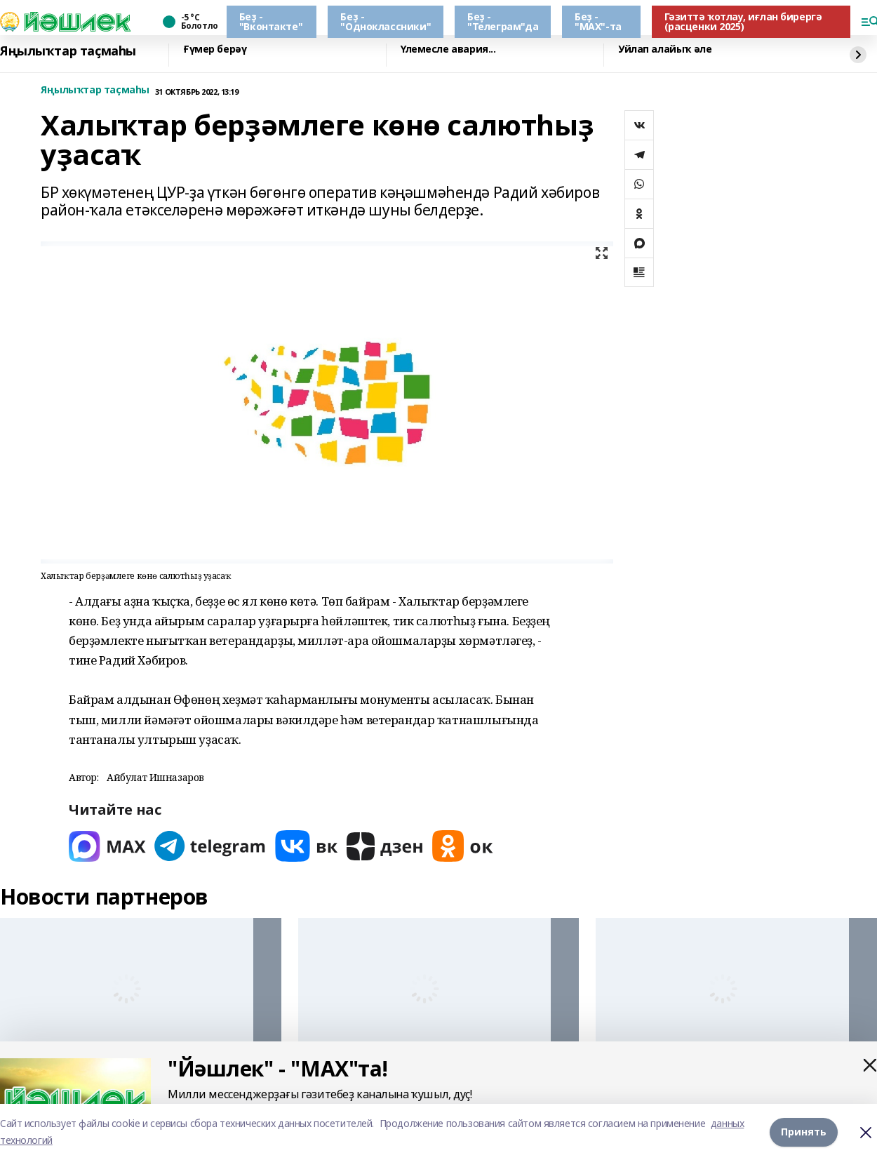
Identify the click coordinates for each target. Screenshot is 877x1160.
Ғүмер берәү (214, 49)
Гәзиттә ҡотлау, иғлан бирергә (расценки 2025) (743, 21)
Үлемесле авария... (448, 49)
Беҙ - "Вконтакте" (270, 21)
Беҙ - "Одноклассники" (385, 21)
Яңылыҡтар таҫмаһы (68, 51)
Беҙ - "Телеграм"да (502, 21)
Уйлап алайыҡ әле (664, 49)
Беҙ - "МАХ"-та (598, 21)
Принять (803, 1131)
